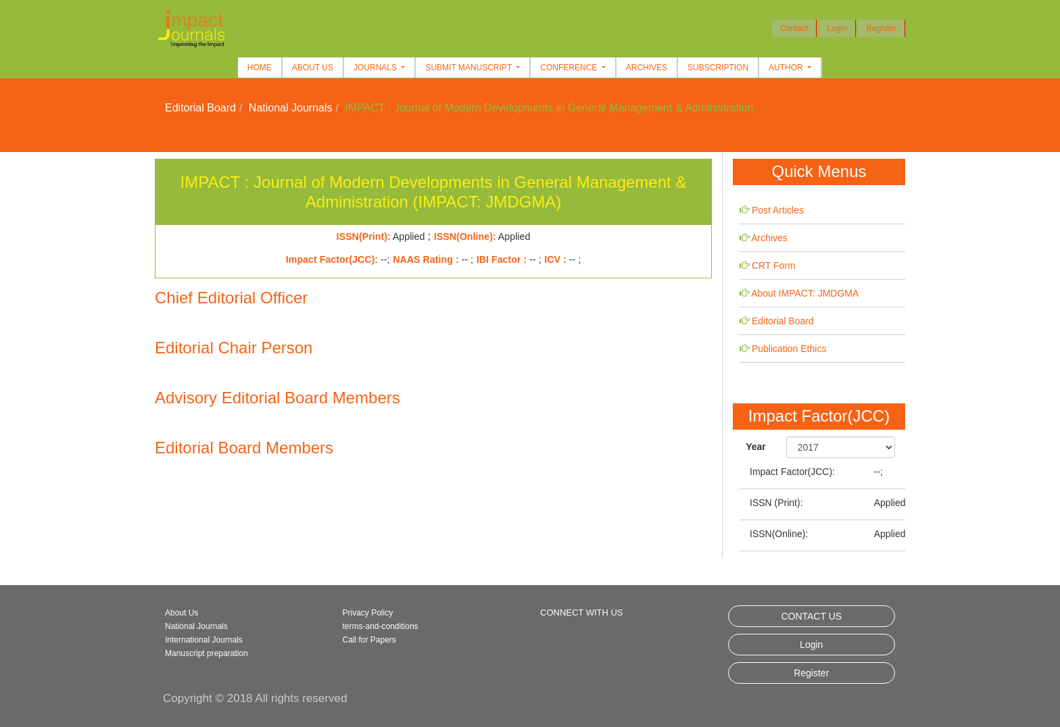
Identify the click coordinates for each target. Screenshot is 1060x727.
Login (837, 28)
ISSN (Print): (776, 502)
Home (259, 67)
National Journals (291, 108)
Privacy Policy (368, 613)
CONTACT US (811, 616)
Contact (794, 28)
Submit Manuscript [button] (469, 67)
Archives (646, 67)
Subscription (718, 67)
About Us (312, 67)
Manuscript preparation (206, 653)
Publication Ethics (789, 348)
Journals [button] (376, 67)
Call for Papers (369, 640)
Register (881, 28)
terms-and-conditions (380, 626)
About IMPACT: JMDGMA (805, 293)
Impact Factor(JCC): (792, 471)
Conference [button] (569, 67)
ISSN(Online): (779, 533)
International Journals (204, 640)
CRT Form (774, 265)
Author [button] (787, 67)
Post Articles (778, 210)
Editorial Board (200, 108)
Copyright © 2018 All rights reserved (255, 698)
